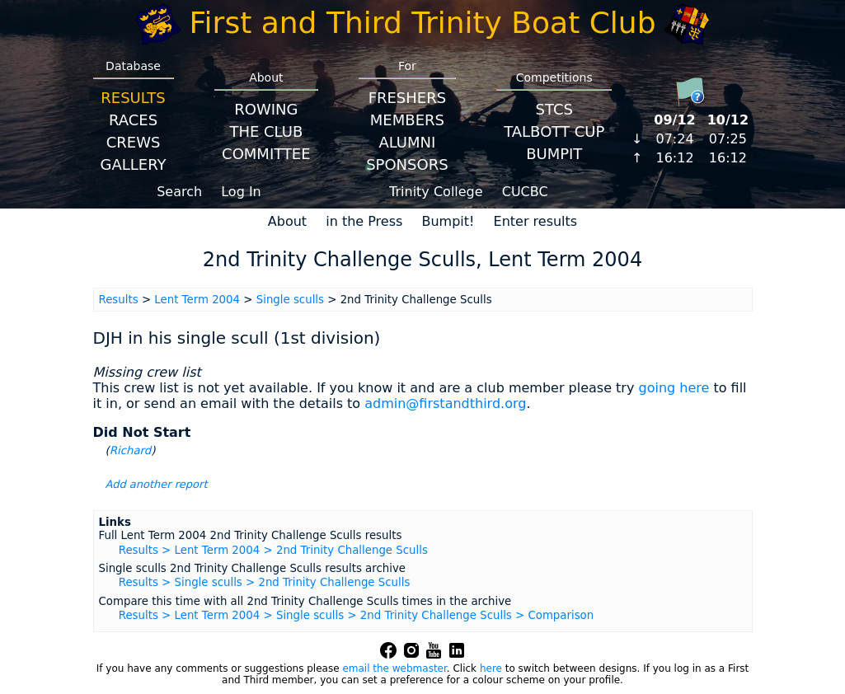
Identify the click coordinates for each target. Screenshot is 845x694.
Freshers (408, 97)
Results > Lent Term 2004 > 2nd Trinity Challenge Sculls (273, 550)
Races (133, 120)
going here (673, 388)
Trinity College (436, 191)
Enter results (536, 221)
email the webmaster (394, 668)
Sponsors (407, 164)
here (491, 668)
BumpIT (554, 153)
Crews (133, 142)
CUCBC (525, 191)
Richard (131, 450)
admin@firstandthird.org (445, 403)
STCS (554, 109)
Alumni (406, 142)
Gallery (134, 164)
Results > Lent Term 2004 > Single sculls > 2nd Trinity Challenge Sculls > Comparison (356, 615)
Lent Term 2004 (197, 299)
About (287, 221)
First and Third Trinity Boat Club (423, 23)
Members (407, 120)
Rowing (266, 109)
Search (179, 191)
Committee (266, 153)
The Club (266, 131)
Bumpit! (447, 221)
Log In (241, 191)
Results (133, 97)
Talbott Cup (554, 131)
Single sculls (290, 299)
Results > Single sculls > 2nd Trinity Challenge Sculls (265, 582)
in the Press (364, 221)
